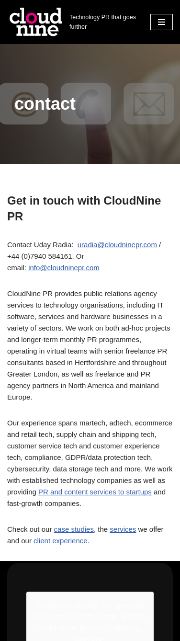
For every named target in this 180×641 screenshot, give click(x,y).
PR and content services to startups (95, 492)
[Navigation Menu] (161, 22)
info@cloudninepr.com (64, 267)
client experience (61, 541)
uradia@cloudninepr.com (117, 244)
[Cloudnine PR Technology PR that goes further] (71, 22)
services (123, 529)
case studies (74, 529)
